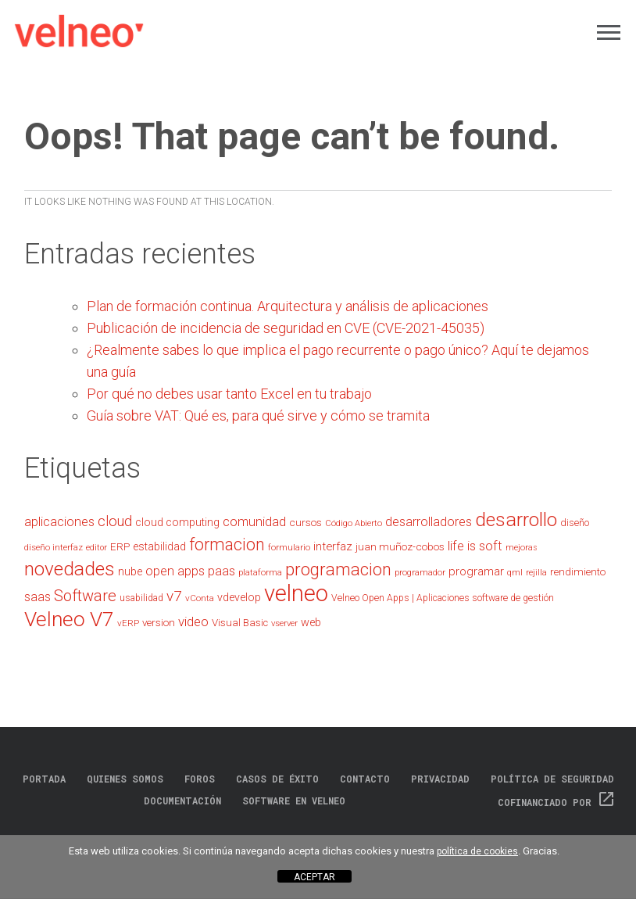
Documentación (182, 800)
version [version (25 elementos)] (158, 622)
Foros (199, 778)
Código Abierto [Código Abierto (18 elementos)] (353, 523)
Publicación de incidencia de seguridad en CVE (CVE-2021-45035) (285, 328)
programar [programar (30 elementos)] (476, 571)
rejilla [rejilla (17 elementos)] (536, 573)
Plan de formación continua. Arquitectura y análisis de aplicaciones (287, 306)
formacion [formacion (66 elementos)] (227, 544)
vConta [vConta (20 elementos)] (199, 598)
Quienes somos (125, 778)
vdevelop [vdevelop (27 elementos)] (239, 597)
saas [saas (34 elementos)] (37, 596)
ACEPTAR (314, 877)
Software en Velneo (293, 800)
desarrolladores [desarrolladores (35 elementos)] (428, 521)
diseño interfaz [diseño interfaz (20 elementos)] (53, 547)
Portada (44, 778)
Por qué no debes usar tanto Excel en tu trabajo (229, 393)
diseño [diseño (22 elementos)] (574, 522)
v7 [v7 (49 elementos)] (174, 596)
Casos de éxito (277, 778)
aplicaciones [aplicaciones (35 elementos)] (59, 521)
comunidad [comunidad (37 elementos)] (254, 521)
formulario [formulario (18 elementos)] (289, 548)
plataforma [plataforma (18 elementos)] (260, 573)
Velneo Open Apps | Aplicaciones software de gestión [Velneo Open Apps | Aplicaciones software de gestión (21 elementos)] (442, 598)
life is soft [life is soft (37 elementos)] (475, 546)
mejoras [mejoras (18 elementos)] (522, 548)
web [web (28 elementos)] (311, 622)
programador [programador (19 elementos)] (420, 572)
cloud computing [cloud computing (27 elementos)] (177, 522)
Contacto (365, 778)
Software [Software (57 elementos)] (85, 595)
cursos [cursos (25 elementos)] (305, 522)
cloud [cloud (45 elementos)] (115, 521)
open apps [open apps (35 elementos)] (175, 571)
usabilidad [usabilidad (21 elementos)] (141, 598)
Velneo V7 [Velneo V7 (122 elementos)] (69, 619)
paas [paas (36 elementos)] (221, 571)
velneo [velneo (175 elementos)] (296, 593)
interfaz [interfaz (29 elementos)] (332, 546)
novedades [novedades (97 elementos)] (69, 568)
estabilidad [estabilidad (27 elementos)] (159, 546)
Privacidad (440, 778)
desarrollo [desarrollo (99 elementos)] (516, 519)
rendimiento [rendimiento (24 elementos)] (578, 572)
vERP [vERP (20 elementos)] (128, 623)
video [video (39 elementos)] (193, 621)
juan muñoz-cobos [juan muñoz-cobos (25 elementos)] (400, 546)
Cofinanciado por (557, 802)
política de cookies (477, 851)
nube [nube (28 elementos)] (130, 571)
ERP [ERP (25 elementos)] (120, 546)
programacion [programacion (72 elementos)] (338, 569)
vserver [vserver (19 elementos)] (284, 623)
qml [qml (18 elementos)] (515, 573)
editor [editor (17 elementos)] (96, 548)
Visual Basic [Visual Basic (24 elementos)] (240, 623)
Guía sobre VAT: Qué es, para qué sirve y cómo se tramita (258, 415)
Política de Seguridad (552, 778)
